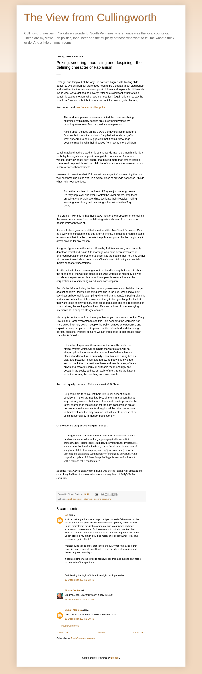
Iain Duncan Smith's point (90, 107)
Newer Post (63, 632)
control (68, 499)
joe (66, 515)
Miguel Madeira (73, 610)
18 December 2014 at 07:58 (79, 599)
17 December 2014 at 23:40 (79, 579)
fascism (97, 499)
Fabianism (87, 499)
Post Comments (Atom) (83, 638)
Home (101, 632)
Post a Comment (70, 625)
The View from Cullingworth (90, 17)
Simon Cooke (72, 590)
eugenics (77, 499)
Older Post (139, 632)
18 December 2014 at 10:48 (79, 618)
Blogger (115, 657)
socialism (106, 499)
